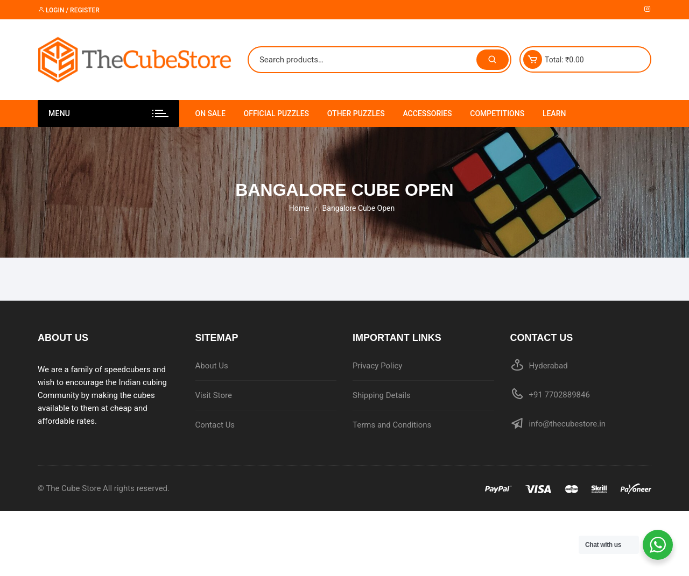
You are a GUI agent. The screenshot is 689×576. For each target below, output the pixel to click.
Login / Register (69, 10)
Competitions (497, 113)
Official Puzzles (277, 113)
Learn (554, 113)
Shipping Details (382, 395)
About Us (211, 366)
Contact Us (215, 425)
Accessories (427, 113)
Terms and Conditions (392, 425)
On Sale (210, 113)
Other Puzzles (356, 113)
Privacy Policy (377, 366)
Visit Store (213, 395)
